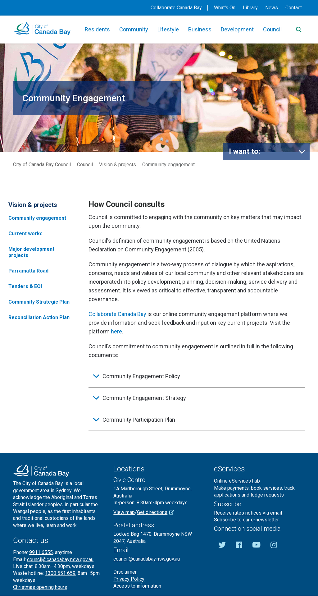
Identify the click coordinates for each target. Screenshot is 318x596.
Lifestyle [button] (168, 29)
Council (85, 164)
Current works (25, 233)
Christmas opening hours (40, 587)
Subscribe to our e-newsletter (246, 520)
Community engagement (37, 218)
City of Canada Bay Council (42, 164)
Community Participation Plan (138, 419)
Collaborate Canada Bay (176, 8)
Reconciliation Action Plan (39, 317)
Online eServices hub (237, 481)
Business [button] (199, 29)
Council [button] (272, 29)
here (116, 331)
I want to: (244, 151)
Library (250, 8)
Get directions (158, 512)
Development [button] (237, 29)
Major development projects (31, 252)
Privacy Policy (128, 579)
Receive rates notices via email (248, 513)
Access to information (137, 586)
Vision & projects (117, 164)
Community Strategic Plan (39, 302)
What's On (224, 8)
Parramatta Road (28, 271)
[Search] (298, 29)
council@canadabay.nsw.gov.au (60, 559)
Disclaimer (125, 572)
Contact (293, 8)
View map (124, 512)
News (271, 8)
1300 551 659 (60, 573)
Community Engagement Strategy (144, 398)
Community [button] (133, 29)
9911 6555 (41, 552)
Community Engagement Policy (141, 376)
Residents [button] (97, 29)
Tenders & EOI (25, 286)
